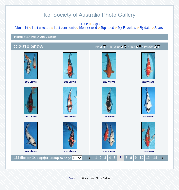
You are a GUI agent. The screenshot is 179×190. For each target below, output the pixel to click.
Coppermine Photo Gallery (96, 178)
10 (141, 158)
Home (83, 24)
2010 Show (48, 37)
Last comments (64, 28)
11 (147, 158)
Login (96, 24)
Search (159, 28)
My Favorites (127, 28)
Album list (21, 28)
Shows (31, 37)
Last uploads (41, 28)
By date (145, 28)
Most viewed (88, 28)
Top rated (107, 28)
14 (155, 158)
